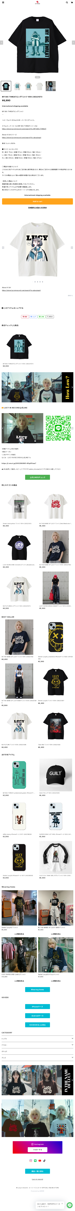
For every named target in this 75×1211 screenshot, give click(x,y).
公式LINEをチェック (37, 477)
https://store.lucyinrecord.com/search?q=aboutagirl (21, 137)
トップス (4, 1039)
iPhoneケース (37, 1007)
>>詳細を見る (19, 934)
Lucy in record (37, 1179)
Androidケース (38, 1016)
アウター (4, 1045)
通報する (70, 295)
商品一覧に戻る (38, 1171)
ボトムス (4, 1051)
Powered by (37, 1191)
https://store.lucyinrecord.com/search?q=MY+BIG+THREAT (24, 129)
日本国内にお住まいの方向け (37, 207)
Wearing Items (37, 990)
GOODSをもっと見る (37, 1025)
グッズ (4, 1058)
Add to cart (37, 201)
